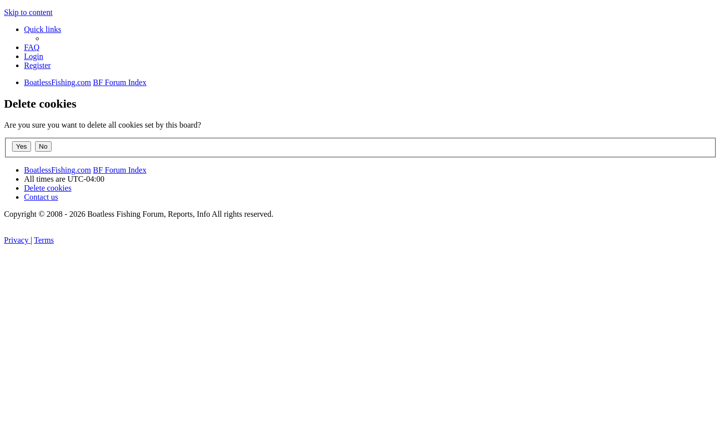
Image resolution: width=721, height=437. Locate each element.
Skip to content (28, 12)
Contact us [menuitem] (41, 197)
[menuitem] (32, 47)
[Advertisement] (360, 362)
